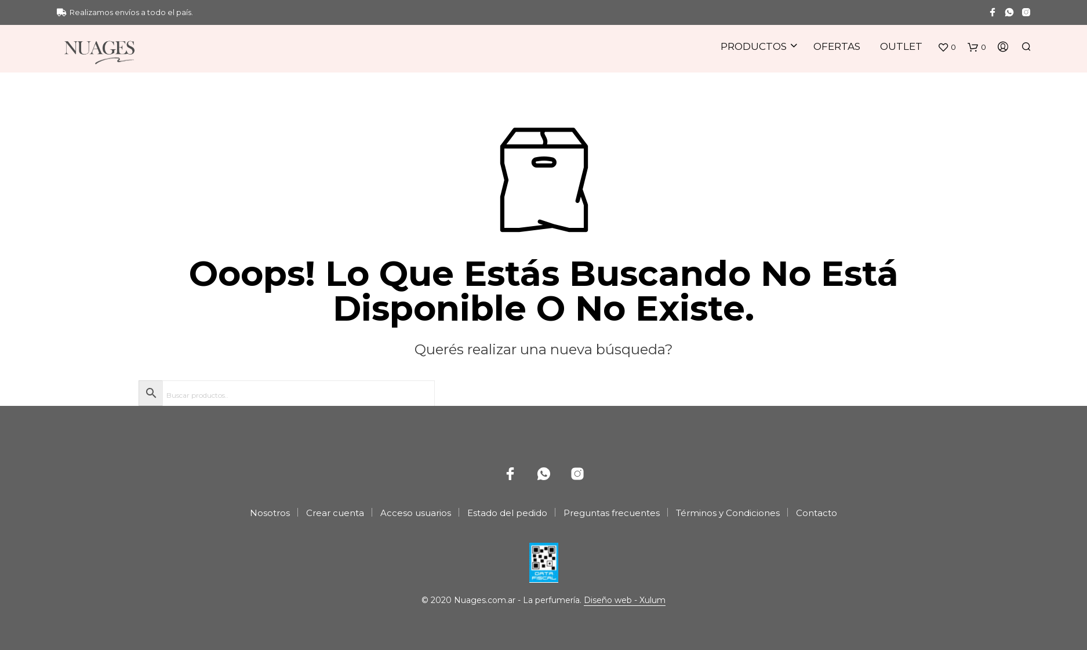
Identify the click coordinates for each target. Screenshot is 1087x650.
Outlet (901, 46)
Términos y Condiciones (728, 512)
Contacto (816, 512)
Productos (754, 46)
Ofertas (836, 46)
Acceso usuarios (415, 512)
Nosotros (270, 512)
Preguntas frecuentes (612, 512)
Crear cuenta (335, 512)
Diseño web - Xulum (625, 600)
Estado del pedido (507, 512)
